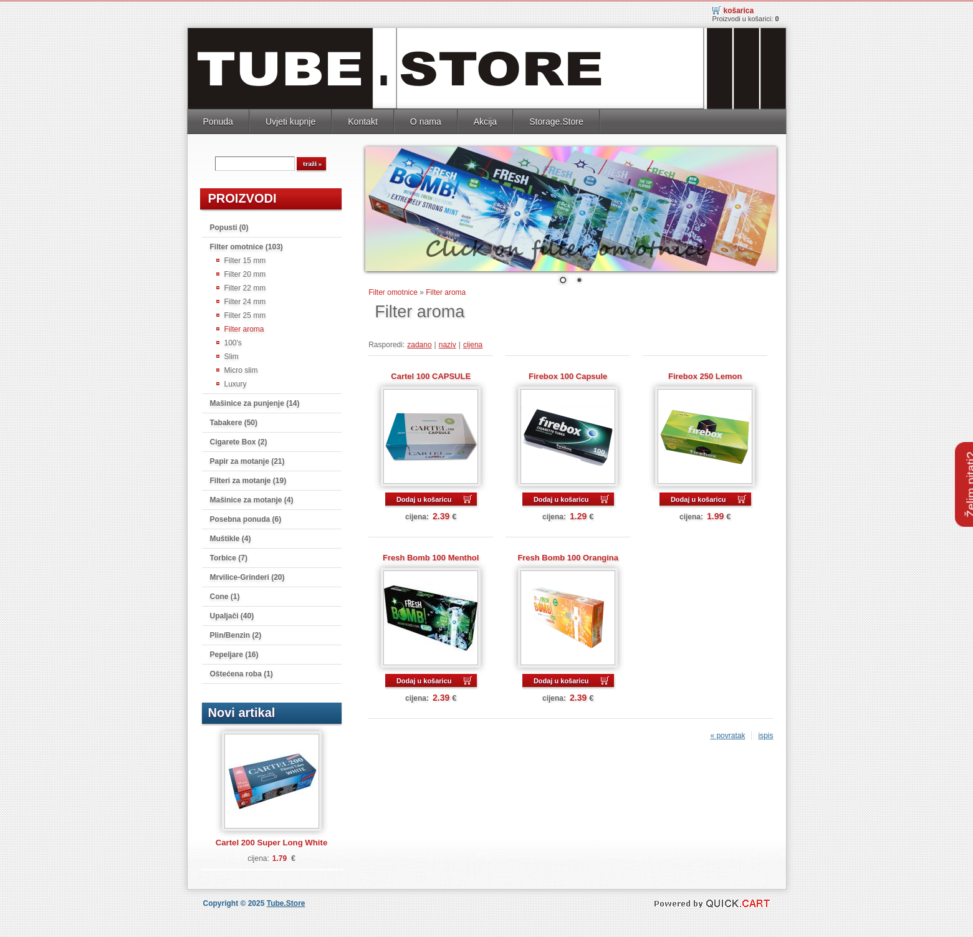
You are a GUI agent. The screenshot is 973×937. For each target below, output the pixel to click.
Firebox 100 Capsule (568, 375)
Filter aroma (244, 328)
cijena (472, 343)
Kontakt (363, 120)
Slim (231, 355)
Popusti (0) (229, 226)
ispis (765, 734)
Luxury (235, 382)
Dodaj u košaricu (424, 498)
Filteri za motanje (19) (248, 479)
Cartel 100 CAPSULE (431, 375)
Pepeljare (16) (234, 653)
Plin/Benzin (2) (236, 634)
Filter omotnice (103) (246, 245)
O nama (425, 120)
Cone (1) (225, 595)
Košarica (739, 9)
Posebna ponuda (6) (246, 518)
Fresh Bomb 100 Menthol (431, 556)
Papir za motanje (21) (247, 460)
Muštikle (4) (230, 537)
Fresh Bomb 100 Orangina (567, 556)
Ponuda (218, 120)
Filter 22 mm (245, 286)
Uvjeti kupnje (290, 120)
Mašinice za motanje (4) (252, 498)
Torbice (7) (228, 556)
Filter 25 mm (245, 314)
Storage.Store (556, 120)
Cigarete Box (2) (238, 440)
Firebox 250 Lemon (705, 375)
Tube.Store (286, 902)
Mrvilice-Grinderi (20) (247, 576)
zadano (419, 343)
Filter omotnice (393, 291)
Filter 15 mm (245, 259)
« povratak (727, 734)
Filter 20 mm (245, 273)
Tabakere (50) (233, 421)
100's (233, 341)
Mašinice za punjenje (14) (255, 402)
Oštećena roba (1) (241, 672)
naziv (447, 343)
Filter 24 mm (245, 300)
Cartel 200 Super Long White (272, 841)
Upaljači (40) (232, 614)
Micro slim (241, 369)
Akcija (485, 120)
